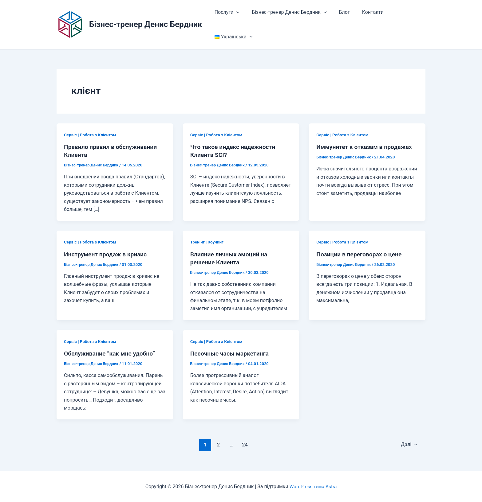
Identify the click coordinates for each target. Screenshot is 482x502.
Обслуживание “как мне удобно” (111, 353)
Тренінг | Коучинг (207, 241)
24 (244, 445)
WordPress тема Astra (313, 486)
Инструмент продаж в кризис (107, 254)
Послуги (225, 12)
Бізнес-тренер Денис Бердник (145, 24)
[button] (235, 12)
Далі (408, 445)
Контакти (364, 12)
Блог (338, 12)
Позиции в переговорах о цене (360, 254)
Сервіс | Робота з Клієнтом (91, 134)
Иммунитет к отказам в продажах (366, 146)
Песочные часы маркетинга (231, 353)
